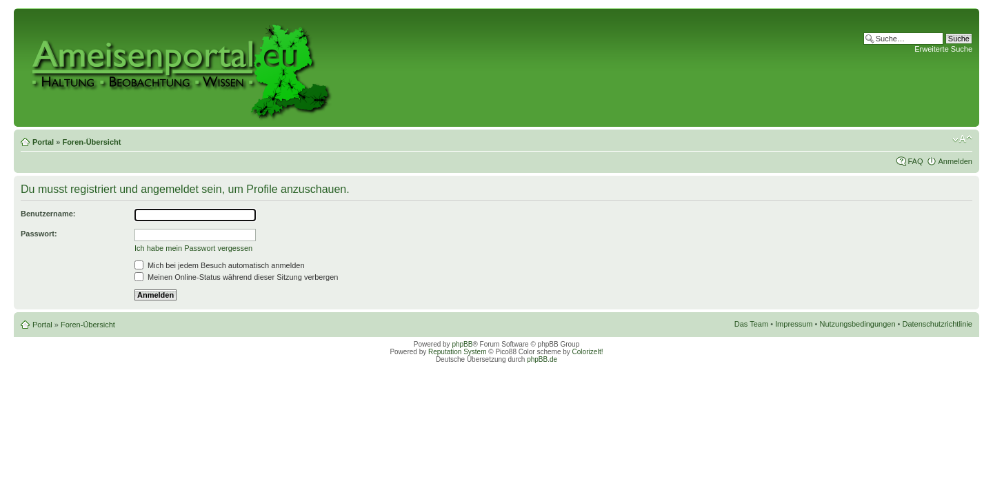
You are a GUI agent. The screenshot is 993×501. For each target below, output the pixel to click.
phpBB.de (542, 359)
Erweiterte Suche (943, 49)
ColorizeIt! (587, 352)
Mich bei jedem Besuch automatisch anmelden (219, 265)
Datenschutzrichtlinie (938, 324)
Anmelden (955, 161)
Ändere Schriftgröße (962, 139)
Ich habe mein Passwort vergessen (193, 248)
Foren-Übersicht (91, 142)
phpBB (462, 344)
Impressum (793, 324)
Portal (43, 142)
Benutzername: (48, 213)
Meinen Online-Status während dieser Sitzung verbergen (236, 277)
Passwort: (39, 233)
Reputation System (457, 352)
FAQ (915, 161)
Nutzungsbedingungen (857, 324)
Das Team (751, 324)
